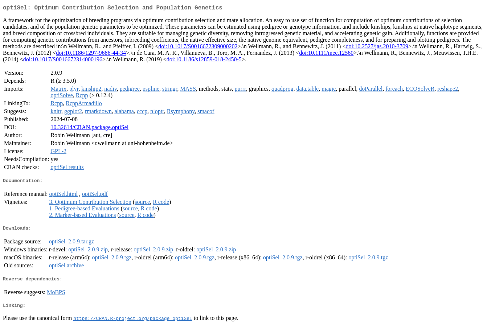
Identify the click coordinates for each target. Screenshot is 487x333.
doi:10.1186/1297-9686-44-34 (91, 54)
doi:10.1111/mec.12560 (326, 54)
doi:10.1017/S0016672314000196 (62, 61)
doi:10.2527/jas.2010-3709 (376, 48)
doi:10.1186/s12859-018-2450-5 (204, 61)
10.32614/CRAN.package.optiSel (89, 129)
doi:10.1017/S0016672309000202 (197, 48)
